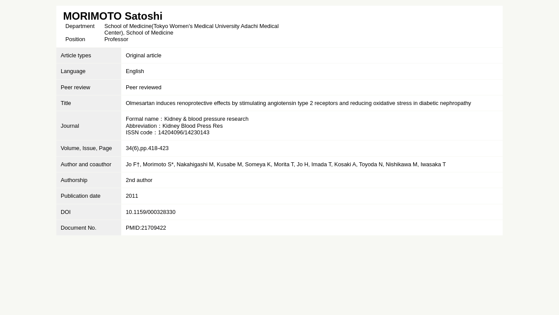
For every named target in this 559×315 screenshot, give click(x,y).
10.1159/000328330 (151, 212)
